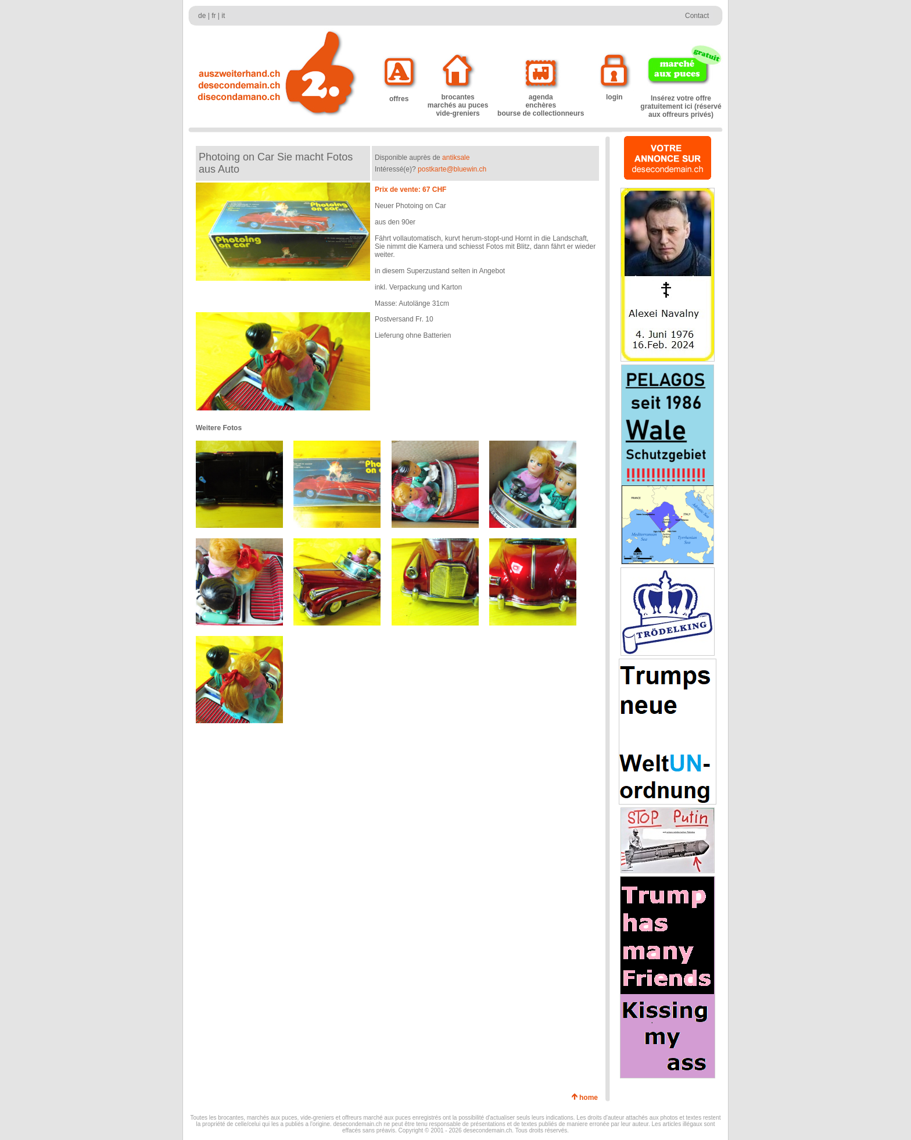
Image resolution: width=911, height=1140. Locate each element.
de (202, 16)
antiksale (455, 157)
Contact (697, 16)
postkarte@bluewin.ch (452, 169)
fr (213, 16)
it (223, 16)
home (591, 1097)
